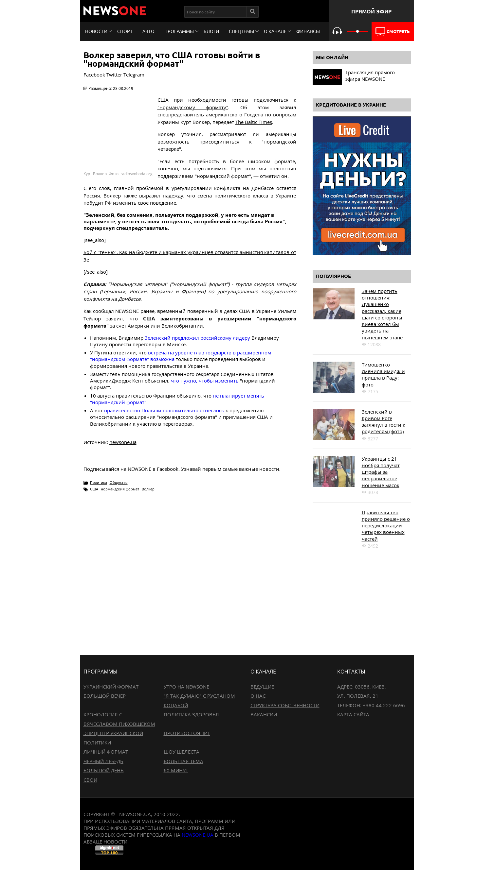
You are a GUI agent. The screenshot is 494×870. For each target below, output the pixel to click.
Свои (90, 779)
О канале (275, 31)
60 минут (176, 770)
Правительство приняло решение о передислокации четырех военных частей (386, 525)
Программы (179, 31)
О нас (257, 695)
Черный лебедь (103, 761)
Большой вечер (104, 695)
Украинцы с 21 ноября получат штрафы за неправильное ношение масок (381, 471)
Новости (96, 31)
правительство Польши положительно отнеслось (164, 410)
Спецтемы (241, 31)
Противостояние (187, 733)
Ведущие (262, 686)
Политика (98, 482)
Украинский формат (110, 686)
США (94, 488)
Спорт (125, 31)
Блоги (211, 31)
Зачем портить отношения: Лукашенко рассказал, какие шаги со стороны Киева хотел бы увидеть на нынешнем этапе (382, 314)
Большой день (103, 770)
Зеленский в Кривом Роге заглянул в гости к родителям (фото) (383, 421)
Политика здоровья (191, 714)
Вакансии (263, 714)
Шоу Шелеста (181, 751)
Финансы (308, 31)
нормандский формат (120, 488)
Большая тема (183, 761)
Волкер (148, 488)
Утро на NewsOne (186, 686)
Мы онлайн (332, 57)
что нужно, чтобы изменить (205, 380)
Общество (119, 482)
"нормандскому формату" (193, 107)
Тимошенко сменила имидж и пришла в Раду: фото (383, 374)
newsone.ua (123, 442)
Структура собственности (285, 705)
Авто (148, 31)
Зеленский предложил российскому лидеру (197, 337)
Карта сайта (353, 714)
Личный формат (105, 751)
